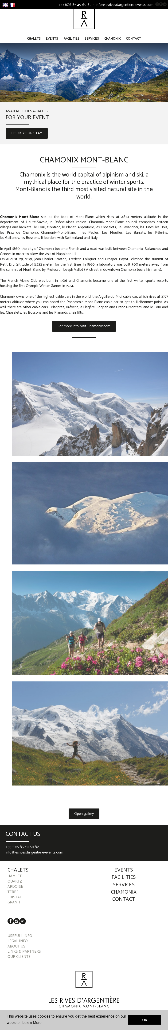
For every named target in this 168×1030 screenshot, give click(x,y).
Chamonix (112, 41)
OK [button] (144, 1020)
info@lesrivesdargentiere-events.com (124, 5)
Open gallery (84, 816)
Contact (133, 41)
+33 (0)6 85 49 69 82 (74, 5)
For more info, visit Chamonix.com (84, 329)
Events (52, 41)
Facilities (71, 41)
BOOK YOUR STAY (26, 136)
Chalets (34, 41)
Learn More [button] (32, 1023)
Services (92, 41)
